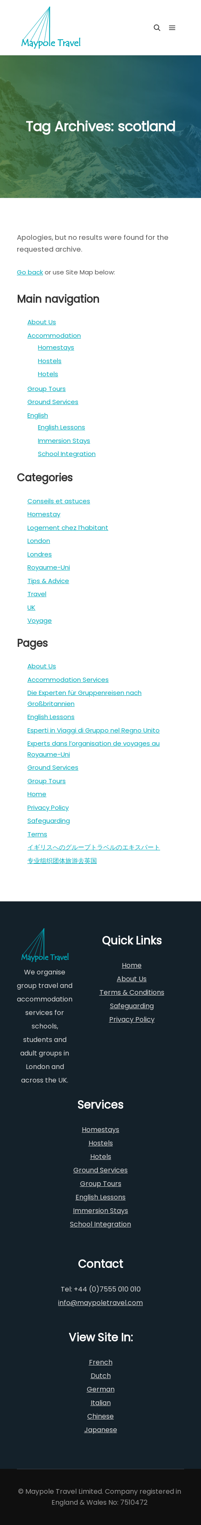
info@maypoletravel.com (100, 1303)
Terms (37, 834)
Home (36, 794)
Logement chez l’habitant (67, 527)
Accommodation (54, 335)
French (101, 1362)
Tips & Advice (48, 580)
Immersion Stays (64, 440)
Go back (30, 272)
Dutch (101, 1376)
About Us (41, 321)
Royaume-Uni (48, 567)
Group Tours (46, 388)
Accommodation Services (68, 679)
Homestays (56, 347)
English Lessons (61, 427)
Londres (39, 554)
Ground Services (52, 401)
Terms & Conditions (131, 992)
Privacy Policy (48, 807)
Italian (101, 1403)
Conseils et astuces (58, 501)
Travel (36, 593)
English (37, 415)
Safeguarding (48, 820)
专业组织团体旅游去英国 (62, 860)
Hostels (50, 360)
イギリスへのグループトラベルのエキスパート (93, 847)
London (38, 540)
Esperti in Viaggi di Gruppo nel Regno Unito (93, 730)
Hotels (48, 373)
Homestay (43, 514)
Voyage (39, 620)
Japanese (100, 1430)
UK (31, 607)
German (101, 1389)
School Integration (67, 453)
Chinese (100, 1416)
